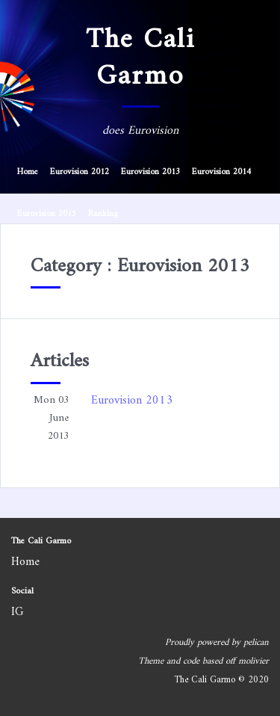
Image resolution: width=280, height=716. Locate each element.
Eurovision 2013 (150, 172)
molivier (253, 661)
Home (27, 172)
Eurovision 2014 (221, 172)
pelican (256, 643)
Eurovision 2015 (46, 214)
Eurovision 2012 (79, 172)
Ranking (103, 214)
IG (17, 612)
